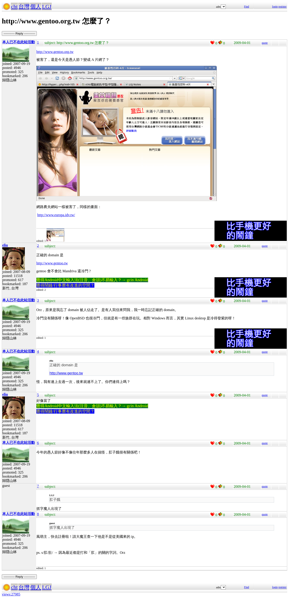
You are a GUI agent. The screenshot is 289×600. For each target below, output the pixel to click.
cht (14, 6)
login (275, 6)
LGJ (46, 6)
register (282, 6)
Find (246, 6)
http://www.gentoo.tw (52, 263)
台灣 (24, 6)
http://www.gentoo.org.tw (54, 52)
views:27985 (11, 594)
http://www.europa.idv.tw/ (56, 215)
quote (265, 42)
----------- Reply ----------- (19, 33)
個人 (35, 6)
